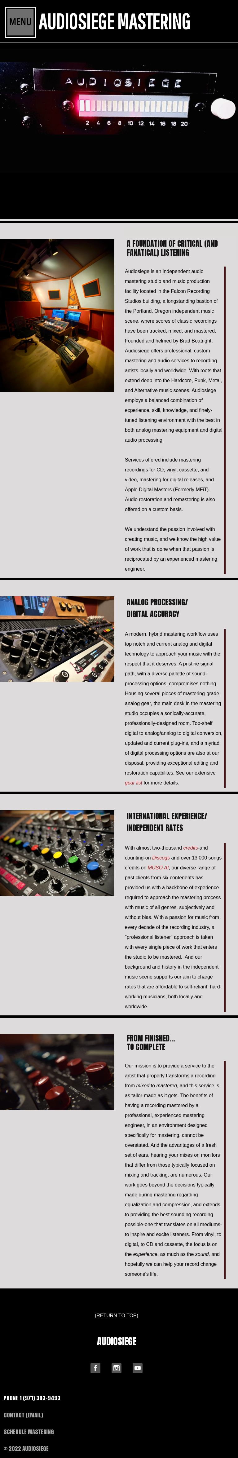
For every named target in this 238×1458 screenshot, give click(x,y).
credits (190, 848)
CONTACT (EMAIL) (23, 1415)
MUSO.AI (158, 867)
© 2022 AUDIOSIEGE (26, 1448)
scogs (161, 857)
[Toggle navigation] (20, 22)
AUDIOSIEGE (116, 1341)
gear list (133, 782)
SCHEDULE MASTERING (29, 1432)
